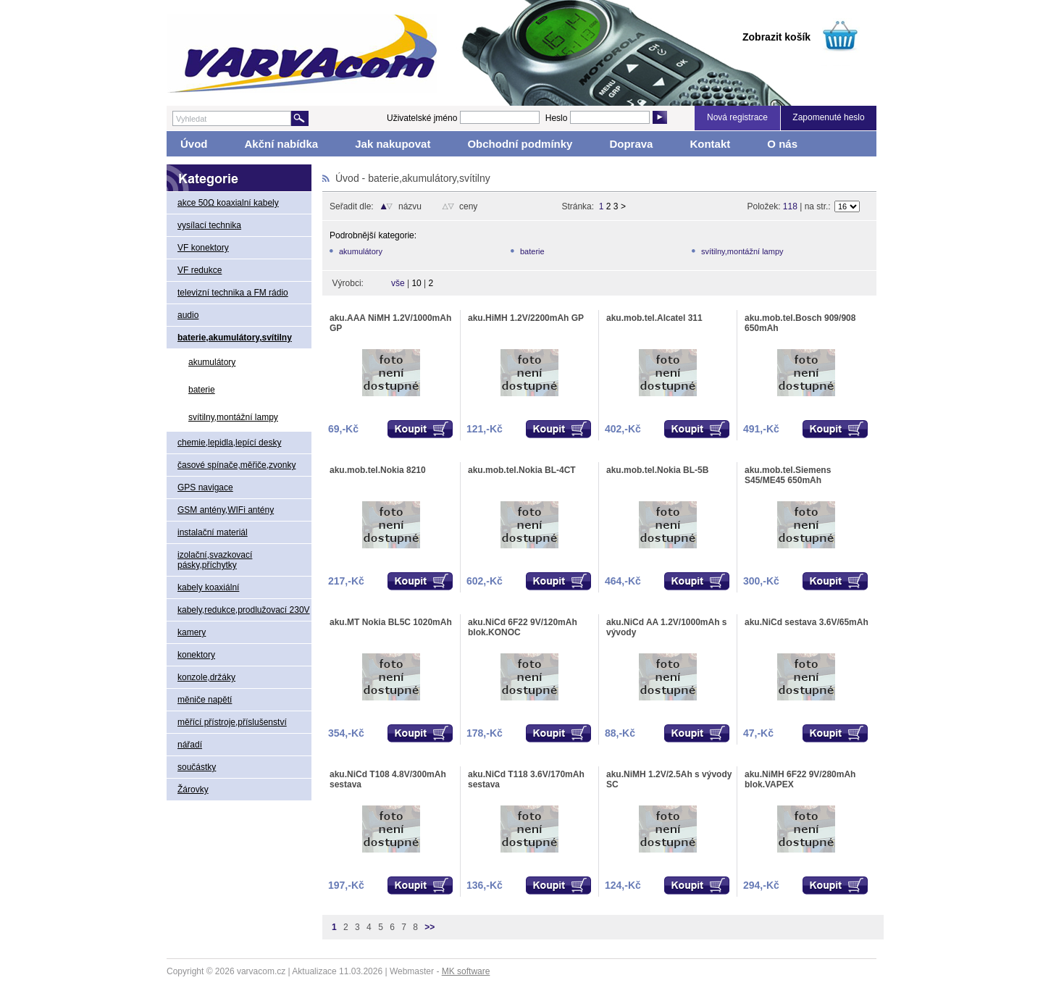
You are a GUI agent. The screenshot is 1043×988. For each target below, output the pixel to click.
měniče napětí (204, 700)
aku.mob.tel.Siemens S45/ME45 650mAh (788, 475)
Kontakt (710, 144)
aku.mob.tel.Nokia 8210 (378, 470)
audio (187, 315)
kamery (191, 632)
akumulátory (211, 362)
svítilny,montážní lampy (233, 417)
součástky (196, 767)
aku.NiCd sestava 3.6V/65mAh (806, 622)
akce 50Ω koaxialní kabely (228, 203)
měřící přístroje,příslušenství (232, 722)
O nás (782, 144)
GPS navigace (205, 487)
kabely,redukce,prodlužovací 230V (243, 610)
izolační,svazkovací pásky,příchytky (214, 560)
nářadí (189, 745)
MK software (466, 971)
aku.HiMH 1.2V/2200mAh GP (526, 318)
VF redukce (199, 270)
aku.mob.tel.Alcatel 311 (654, 318)
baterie (201, 390)
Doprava (631, 144)
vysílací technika (209, 225)
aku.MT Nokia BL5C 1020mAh (391, 622)
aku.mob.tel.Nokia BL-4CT (522, 470)
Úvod (194, 144)
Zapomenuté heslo (828, 117)
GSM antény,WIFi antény (225, 510)
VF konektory (203, 248)
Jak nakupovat (392, 144)
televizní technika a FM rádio (232, 293)
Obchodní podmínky (519, 144)
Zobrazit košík (776, 37)
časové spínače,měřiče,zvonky (236, 465)
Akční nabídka (282, 144)
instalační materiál (212, 532)
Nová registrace (737, 117)
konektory (196, 655)
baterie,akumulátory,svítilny (234, 337)
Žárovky (193, 789)
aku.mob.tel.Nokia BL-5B (657, 470)
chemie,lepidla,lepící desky (229, 443)
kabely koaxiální (208, 587)
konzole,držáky (206, 677)
